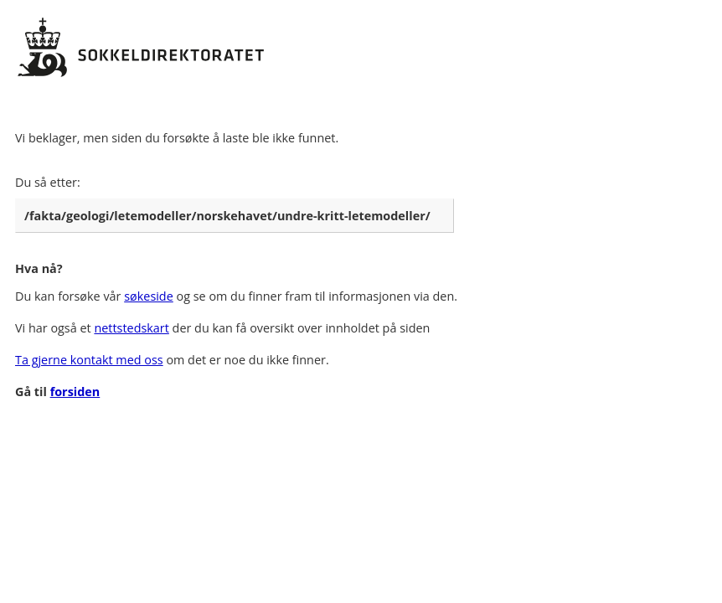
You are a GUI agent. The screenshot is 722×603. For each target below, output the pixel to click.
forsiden (75, 391)
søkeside (148, 296)
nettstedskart (131, 328)
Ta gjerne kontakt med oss (89, 360)
